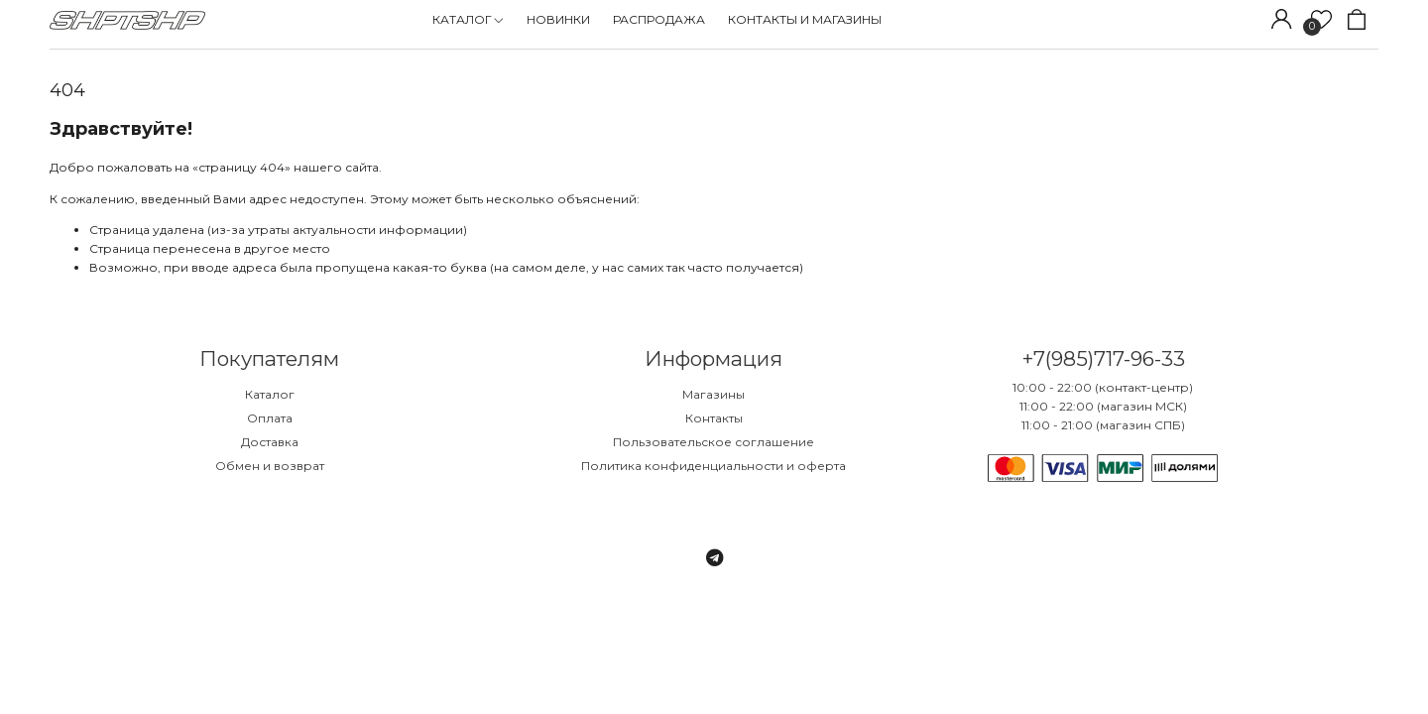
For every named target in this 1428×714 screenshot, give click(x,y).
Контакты (714, 418)
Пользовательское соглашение (713, 441)
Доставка (269, 441)
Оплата (270, 418)
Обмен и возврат (269, 465)
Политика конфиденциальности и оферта (713, 465)
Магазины (713, 394)
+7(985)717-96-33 (1103, 358)
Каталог (270, 394)
